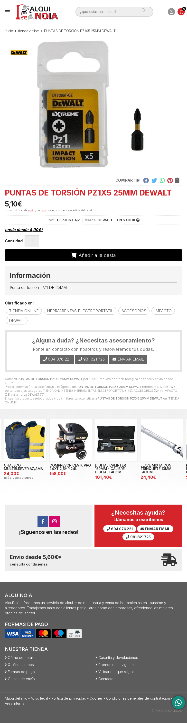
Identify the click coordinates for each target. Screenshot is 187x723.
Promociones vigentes (117, 664)
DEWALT (33, 394)
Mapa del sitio (16, 698)
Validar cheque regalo (116, 671)
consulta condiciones (29, 564)
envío (31, 210)
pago (43, 210)
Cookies (96, 698)
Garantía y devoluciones (118, 657)
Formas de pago (21, 671)
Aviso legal (39, 698)
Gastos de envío (21, 678)
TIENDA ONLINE (54, 390)
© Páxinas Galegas (167, 711)
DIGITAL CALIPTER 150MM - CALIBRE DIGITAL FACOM (110, 468)
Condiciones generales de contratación (138, 698)
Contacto (105, 678)
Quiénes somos (21, 664)
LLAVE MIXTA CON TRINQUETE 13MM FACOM (155, 468)
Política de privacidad (68, 698)
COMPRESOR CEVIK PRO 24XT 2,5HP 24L (70, 467)
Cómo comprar (20, 657)
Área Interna (14, 703)
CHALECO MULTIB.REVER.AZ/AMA (23, 467)
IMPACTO (170, 390)
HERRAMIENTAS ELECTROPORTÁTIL (99, 390)
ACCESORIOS (143, 390)
